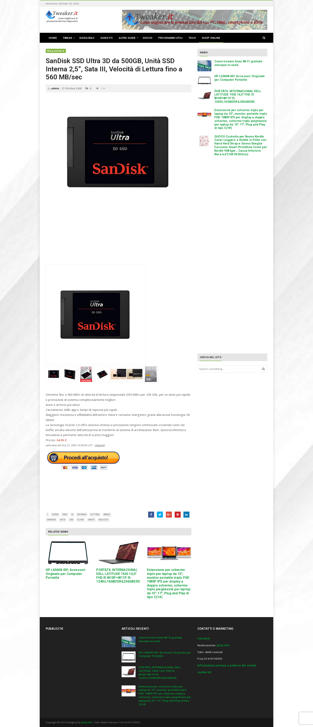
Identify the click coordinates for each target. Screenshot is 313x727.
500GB (55, 514)
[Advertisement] (118, 236)
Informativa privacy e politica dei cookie (226, 665)
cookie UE (204, 672)
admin (55, 88)
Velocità (103, 519)
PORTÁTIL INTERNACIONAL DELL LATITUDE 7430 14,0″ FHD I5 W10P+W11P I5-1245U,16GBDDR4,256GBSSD (118, 575)
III (72, 514)
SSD (71, 519)
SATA (62, 519)
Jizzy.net (223, 645)
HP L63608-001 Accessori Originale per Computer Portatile (65, 574)
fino (64, 514)
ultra (80, 519)
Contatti (203, 638)
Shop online (54, 50)
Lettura (94, 514)
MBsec (107, 514)
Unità (91, 519)
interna (81, 514)
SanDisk (51, 519)
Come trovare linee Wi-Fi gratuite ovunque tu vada (238, 63)
